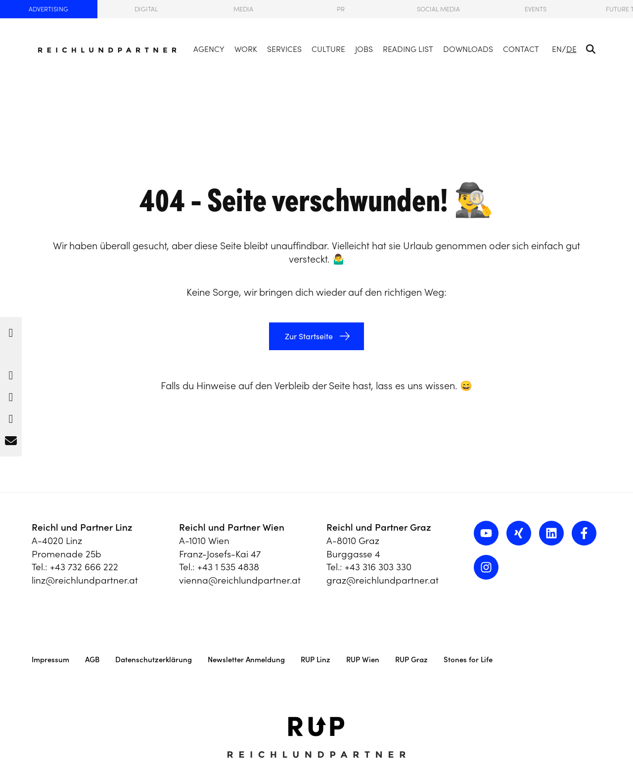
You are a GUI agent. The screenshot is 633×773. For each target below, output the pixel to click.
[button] (11, 330)
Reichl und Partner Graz (378, 527)
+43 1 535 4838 (228, 567)
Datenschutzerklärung (153, 659)
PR (341, 9)
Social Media (438, 9)
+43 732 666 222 (84, 567)
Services (284, 49)
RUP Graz (411, 659)
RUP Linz (315, 659)
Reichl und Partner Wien (231, 527)
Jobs (364, 49)
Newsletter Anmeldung (246, 659)
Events (535, 9)
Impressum (50, 659)
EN (557, 49)
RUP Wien (362, 659)
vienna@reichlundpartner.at (240, 580)
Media (243, 9)
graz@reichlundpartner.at (382, 580)
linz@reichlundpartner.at (85, 580)
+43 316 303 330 (378, 567)
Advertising (48, 9)
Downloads (468, 49)
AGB (92, 659)
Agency (209, 49)
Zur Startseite (308, 336)
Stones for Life (468, 659)
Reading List (408, 49)
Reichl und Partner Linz (82, 527)
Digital (146, 9)
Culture (328, 49)
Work (245, 49)
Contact (521, 49)
